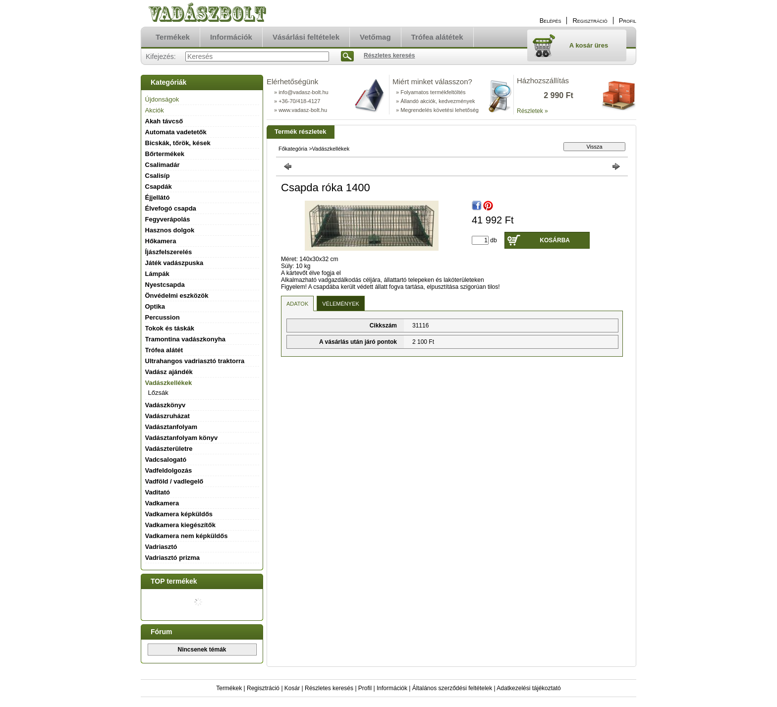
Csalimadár (162, 164)
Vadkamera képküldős (179, 514)
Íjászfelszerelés (168, 252)
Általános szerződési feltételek (452, 688)
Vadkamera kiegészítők (180, 525)
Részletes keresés (329, 688)
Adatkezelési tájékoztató (528, 688)
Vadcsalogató (166, 459)
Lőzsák (158, 392)
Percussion (162, 317)
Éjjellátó (157, 197)
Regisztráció (263, 688)
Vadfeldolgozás (168, 470)
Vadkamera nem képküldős (186, 536)
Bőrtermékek (165, 154)
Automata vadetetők (176, 132)
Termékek (229, 688)
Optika (155, 306)
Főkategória (292, 149)
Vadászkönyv (165, 405)
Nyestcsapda (165, 284)
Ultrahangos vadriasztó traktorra (195, 361)
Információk (392, 688)
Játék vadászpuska (174, 263)
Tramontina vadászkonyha (185, 339)
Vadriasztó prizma (172, 557)
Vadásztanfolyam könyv (181, 437)
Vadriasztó (161, 546)
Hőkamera (160, 241)
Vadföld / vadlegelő (174, 481)
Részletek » (532, 111)
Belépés (550, 20)
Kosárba (555, 240)
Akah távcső (164, 121)
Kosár (292, 688)
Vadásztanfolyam (171, 427)
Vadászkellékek (331, 149)
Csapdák (158, 186)
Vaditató (157, 492)
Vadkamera (162, 503)
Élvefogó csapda (170, 208)
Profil (365, 688)
